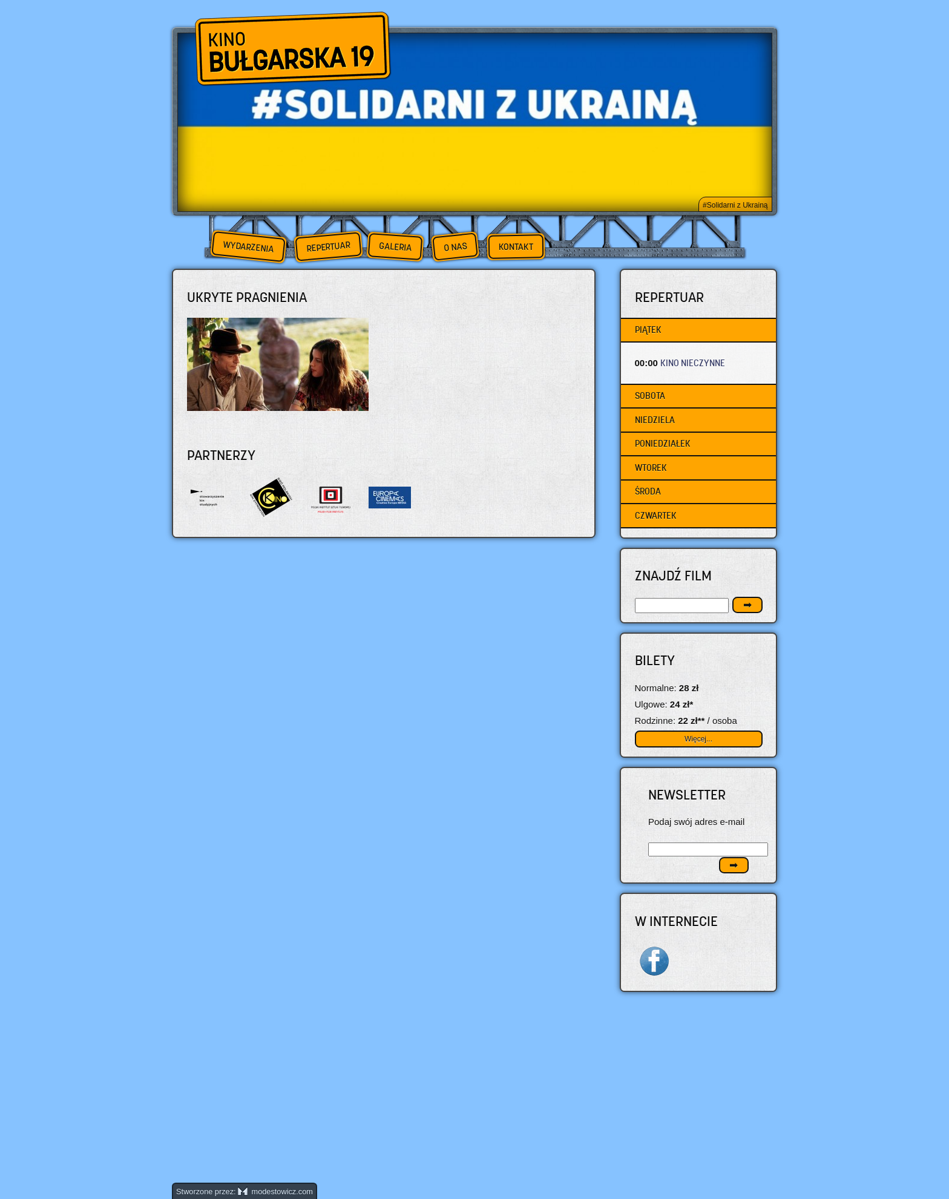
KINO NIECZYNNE (692, 363)
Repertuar (328, 247)
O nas (455, 246)
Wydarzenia (248, 247)
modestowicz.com (275, 1191)
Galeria (395, 246)
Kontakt (516, 246)
